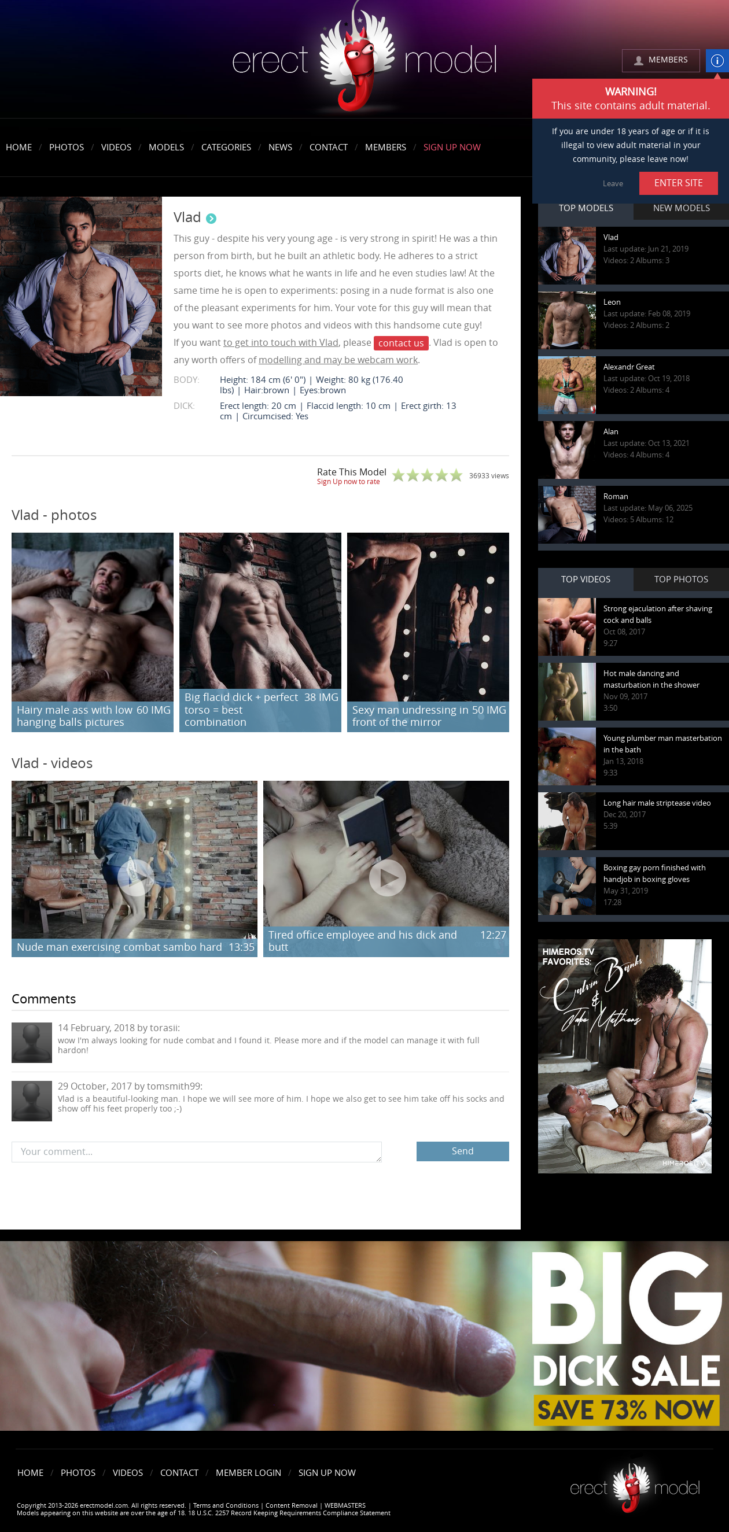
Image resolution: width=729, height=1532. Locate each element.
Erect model (634, 1483)
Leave (613, 183)
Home (19, 147)
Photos (66, 147)
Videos (116, 147)
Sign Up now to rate (348, 482)
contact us (401, 343)
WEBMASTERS (345, 1505)
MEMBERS (668, 60)
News (280, 147)
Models (166, 147)
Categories (226, 147)
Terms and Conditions (226, 1505)
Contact (329, 147)
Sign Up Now (452, 147)
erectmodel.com (364, 60)
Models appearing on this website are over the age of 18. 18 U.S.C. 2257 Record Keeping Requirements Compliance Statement (204, 1513)
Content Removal (292, 1505)
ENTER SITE (678, 183)
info (717, 60)
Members (385, 147)
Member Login (248, 1473)
